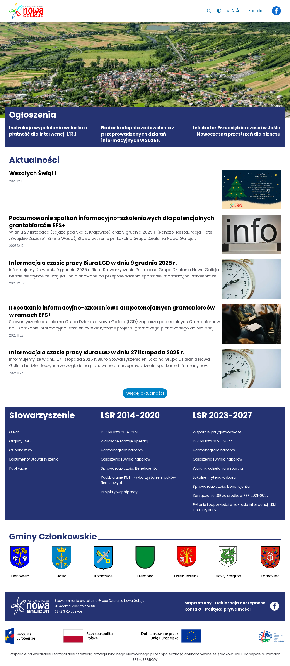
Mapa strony (198, 603)
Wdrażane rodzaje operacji (124, 441)
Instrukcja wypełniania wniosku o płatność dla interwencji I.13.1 (48, 130)
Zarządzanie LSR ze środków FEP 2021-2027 (231, 495)
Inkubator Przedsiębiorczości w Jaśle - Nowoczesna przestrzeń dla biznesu (236, 130)
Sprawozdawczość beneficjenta (221, 486)
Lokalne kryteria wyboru (214, 477)
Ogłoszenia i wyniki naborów (125, 459)
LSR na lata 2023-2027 (212, 441)
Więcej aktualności (145, 393)
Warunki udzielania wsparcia (218, 468)
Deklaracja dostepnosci (240, 603)
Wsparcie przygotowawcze (217, 432)
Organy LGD (20, 441)
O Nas (14, 432)
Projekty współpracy (119, 491)
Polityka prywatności (228, 609)
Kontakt (256, 10)
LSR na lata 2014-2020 (120, 432)
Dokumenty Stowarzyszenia (33, 459)
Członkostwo (20, 450)
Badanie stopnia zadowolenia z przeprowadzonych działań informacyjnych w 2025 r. (137, 133)
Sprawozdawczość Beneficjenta (129, 468)
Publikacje (18, 468)
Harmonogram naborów (122, 450)
